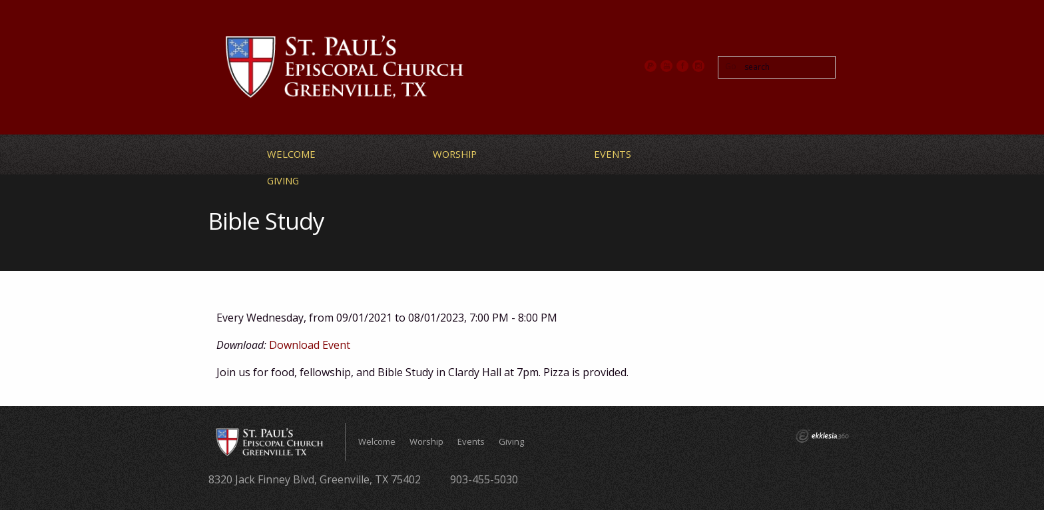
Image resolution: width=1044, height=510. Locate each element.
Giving (283, 180)
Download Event (309, 345)
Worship (455, 153)
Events (612, 153)
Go (730, 66)
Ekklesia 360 (822, 436)
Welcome (291, 153)
